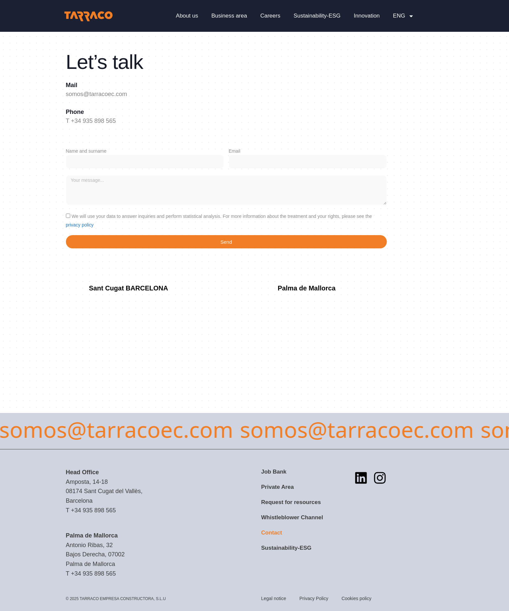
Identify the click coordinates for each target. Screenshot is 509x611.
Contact (271, 533)
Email (234, 151)
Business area (229, 16)
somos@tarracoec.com (96, 94)
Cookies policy (356, 598)
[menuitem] (403, 16)
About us (187, 16)
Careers (270, 16)
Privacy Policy (313, 598)
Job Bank (274, 472)
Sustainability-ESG (316, 16)
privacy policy (80, 225)
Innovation (367, 16)
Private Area (277, 487)
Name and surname (86, 151)
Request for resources (291, 502)
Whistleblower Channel (292, 517)
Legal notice (273, 598)
